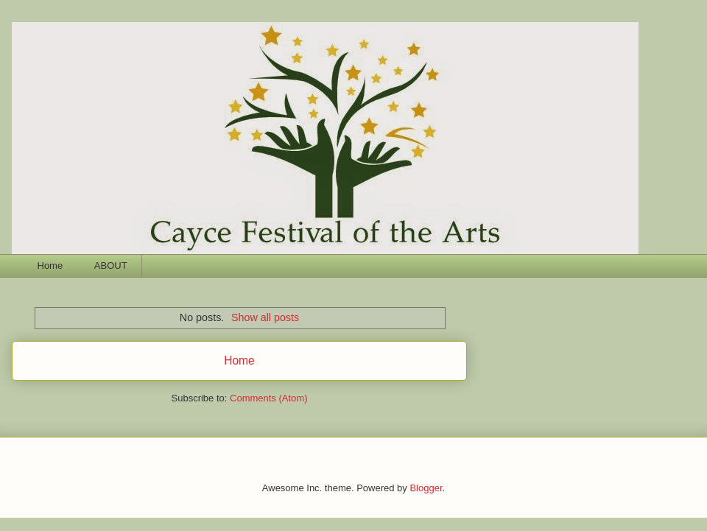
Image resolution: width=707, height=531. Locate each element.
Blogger (425, 487)
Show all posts (265, 317)
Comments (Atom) (268, 398)
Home (50, 265)
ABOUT (110, 265)
